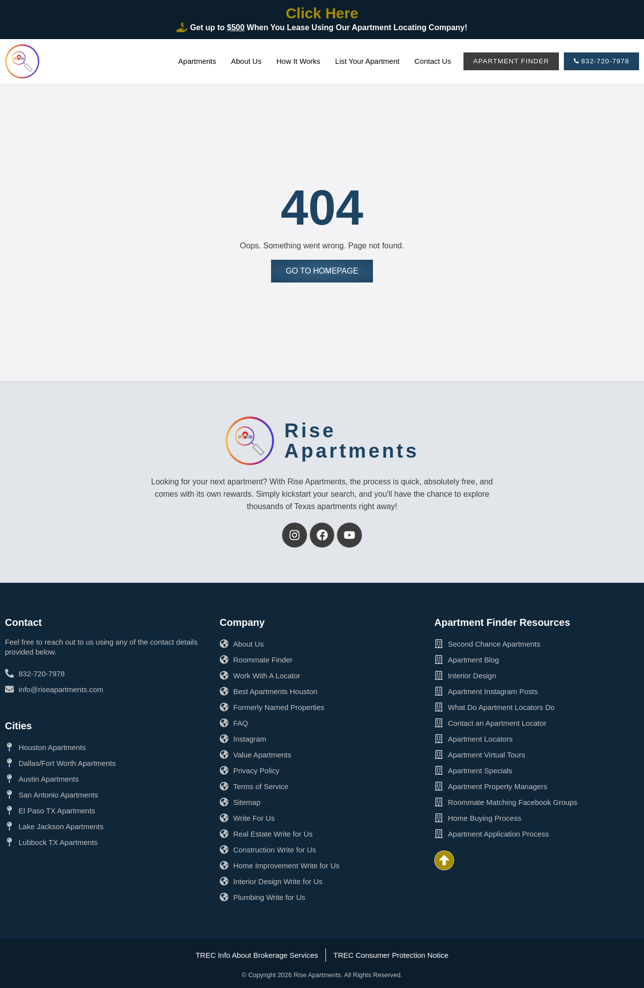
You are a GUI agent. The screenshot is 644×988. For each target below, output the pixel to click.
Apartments (192, 61)
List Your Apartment (362, 61)
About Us (241, 61)
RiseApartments (351, 441)
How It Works (294, 61)
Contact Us (428, 61)
